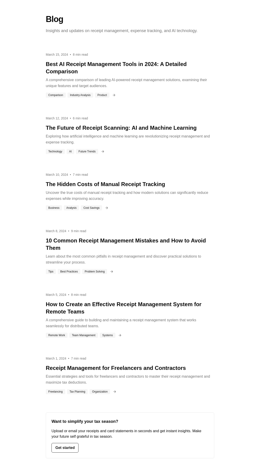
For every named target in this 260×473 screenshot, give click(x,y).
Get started (65, 448)
